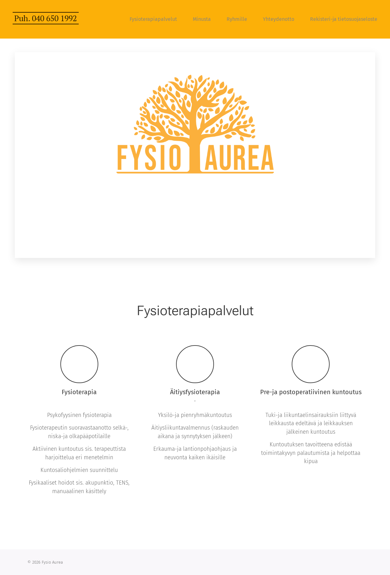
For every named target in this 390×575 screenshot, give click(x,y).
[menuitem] (156, 19)
